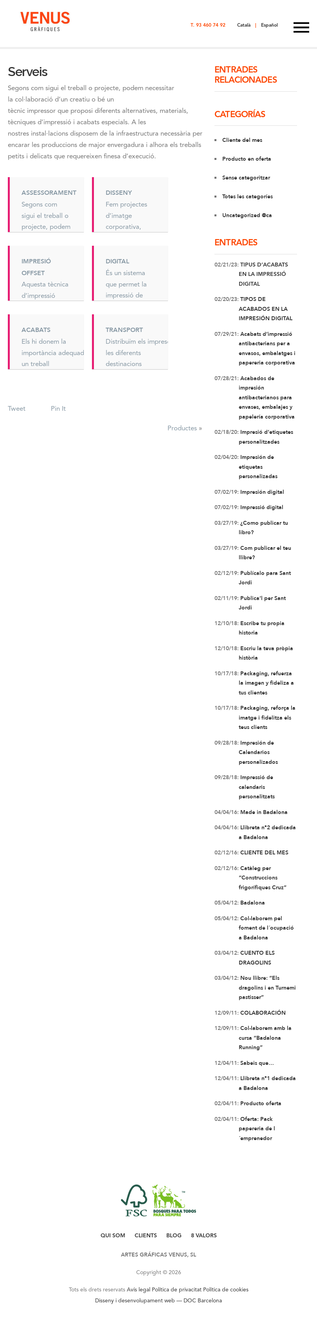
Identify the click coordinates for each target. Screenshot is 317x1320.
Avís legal (138, 1289)
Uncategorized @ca (247, 215)
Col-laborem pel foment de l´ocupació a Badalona (266, 928)
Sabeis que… (256, 1063)
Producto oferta (260, 1103)
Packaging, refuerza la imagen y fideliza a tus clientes (266, 683)
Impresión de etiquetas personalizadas (258, 466)
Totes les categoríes (247, 196)
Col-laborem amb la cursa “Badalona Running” (265, 1037)
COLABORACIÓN (262, 1013)
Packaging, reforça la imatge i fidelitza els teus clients (267, 717)
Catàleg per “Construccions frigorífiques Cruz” (262, 878)
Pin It (58, 408)
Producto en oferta (246, 159)
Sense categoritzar (246, 177)
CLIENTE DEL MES (263, 852)
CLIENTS (146, 1235)
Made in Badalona (263, 812)
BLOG (174, 1235)
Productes (182, 428)
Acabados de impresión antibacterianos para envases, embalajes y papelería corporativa (267, 398)
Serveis (27, 71)
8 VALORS (204, 1235)
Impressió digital (261, 507)
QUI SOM (113, 1235)
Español (269, 25)
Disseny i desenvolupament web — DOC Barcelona (158, 1300)
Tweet (16, 408)
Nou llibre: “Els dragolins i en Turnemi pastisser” (267, 987)
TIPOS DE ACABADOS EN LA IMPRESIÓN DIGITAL (265, 309)
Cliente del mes (242, 140)
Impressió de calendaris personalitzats (257, 787)
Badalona (252, 903)
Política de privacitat (177, 1289)
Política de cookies (226, 1289)
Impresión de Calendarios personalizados (258, 752)
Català (243, 25)
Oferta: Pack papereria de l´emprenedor (257, 1128)
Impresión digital (261, 492)
